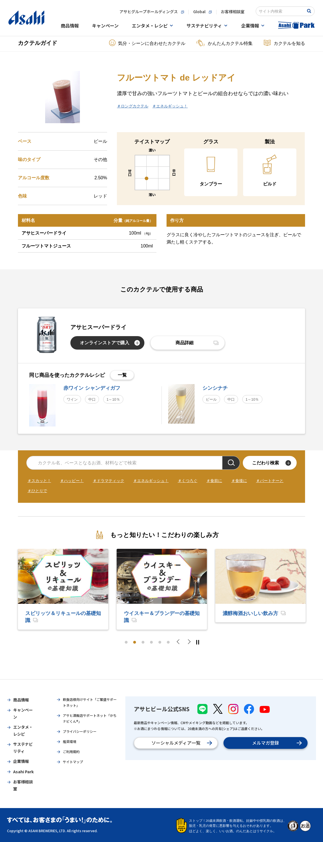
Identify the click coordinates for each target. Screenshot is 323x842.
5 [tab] (159, 642)
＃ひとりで (37, 490)
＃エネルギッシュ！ (170, 106)
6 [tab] (168, 642)
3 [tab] (143, 642)
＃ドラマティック (108, 480)
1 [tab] (126, 642)
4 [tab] (151, 642)
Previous (179, 642)
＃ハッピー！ (72, 480)
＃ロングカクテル (132, 106)
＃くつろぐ (187, 480)
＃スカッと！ (39, 480)
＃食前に (214, 480)
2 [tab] (134, 642)
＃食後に (239, 480)
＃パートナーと (269, 480)
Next (188, 642)
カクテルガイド (37, 43)
